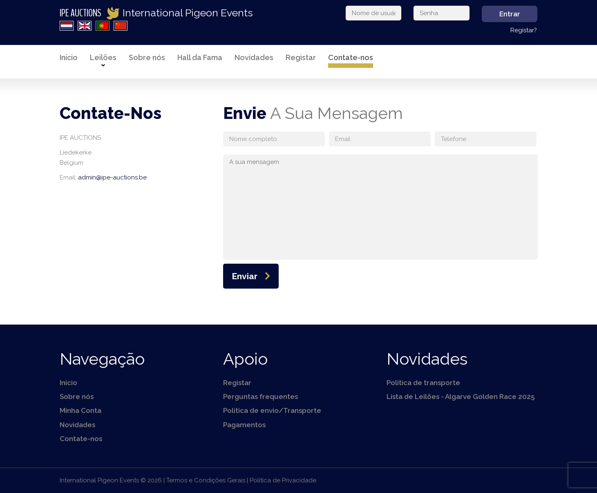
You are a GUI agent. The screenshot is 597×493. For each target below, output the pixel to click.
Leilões (103, 57)
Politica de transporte (423, 383)
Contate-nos (350, 57)
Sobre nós (147, 57)
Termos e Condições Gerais (205, 480)
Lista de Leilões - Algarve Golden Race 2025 (460, 396)
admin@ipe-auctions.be (112, 177)
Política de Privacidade (283, 480)
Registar (301, 57)
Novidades (254, 57)
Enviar (244, 276)
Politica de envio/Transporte (272, 410)
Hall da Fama (199, 57)
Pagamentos (244, 425)
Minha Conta (80, 410)
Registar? (523, 30)
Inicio (69, 57)
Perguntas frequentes (260, 396)
